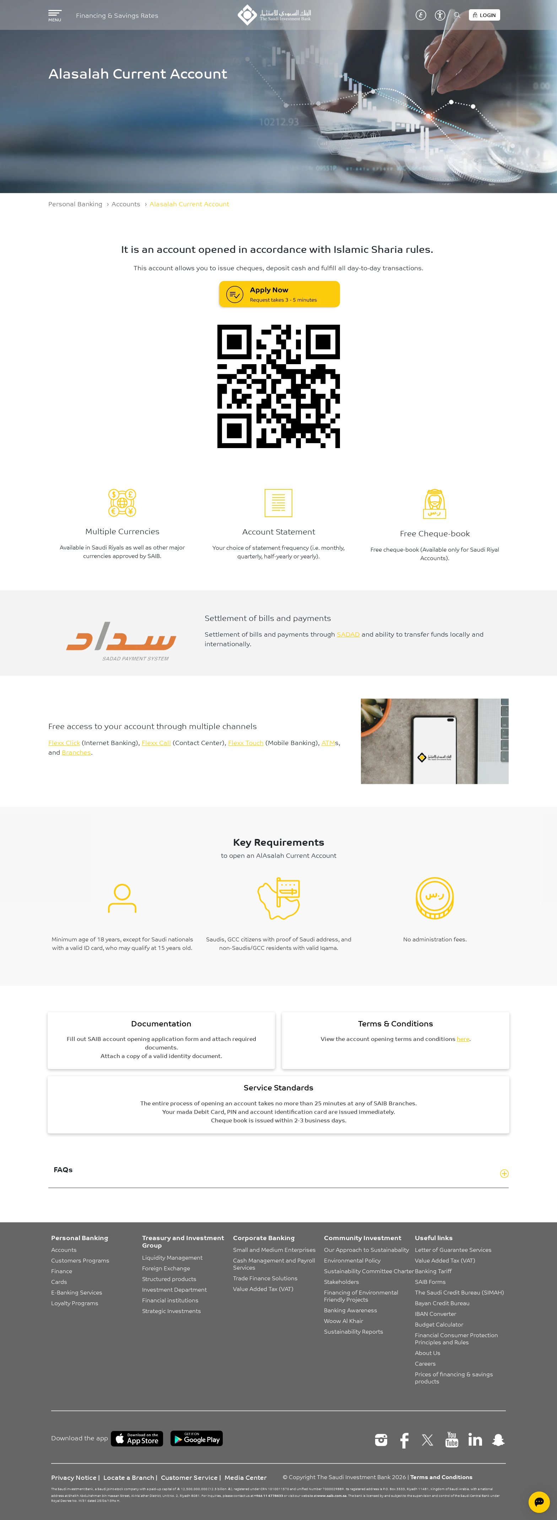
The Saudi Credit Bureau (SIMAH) (459, 1292)
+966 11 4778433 (268, 1495)
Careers (425, 1363)
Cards (59, 1281)
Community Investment (362, 1237)
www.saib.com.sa (331, 1495)
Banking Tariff (433, 1271)
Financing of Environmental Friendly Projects (362, 1295)
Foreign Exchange (166, 1268)
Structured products (169, 1279)
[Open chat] (539, 1502)
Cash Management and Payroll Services (275, 1263)
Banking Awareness (350, 1310)
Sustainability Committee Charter (369, 1271)
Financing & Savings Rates (117, 15)
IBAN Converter (435, 1313)
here (463, 1038)
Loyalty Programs (74, 1303)
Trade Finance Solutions (265, 1278)
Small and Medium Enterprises (274, 1249)
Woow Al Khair (343, 1320)
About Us (427, 1352)
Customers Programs (80, 1260)
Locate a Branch (128, 1477)
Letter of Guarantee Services (453, 1249)
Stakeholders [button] (341, 1281)
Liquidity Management (172, 1257)
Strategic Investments (171, 1311)
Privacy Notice (74, 1477)
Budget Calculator (439, 1324)
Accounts (126, 203)
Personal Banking (75, 203)
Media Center (246, 1477)
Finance (61, 1271)
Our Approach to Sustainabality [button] (366, 1249)
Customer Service (189, 1477)
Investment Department (174, 1289)
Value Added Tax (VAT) (263, 1288)
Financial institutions (170, 1300)
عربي (421, 15)
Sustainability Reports (353, 1331)
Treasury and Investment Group (183, 1241)
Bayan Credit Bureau (442, 1303)
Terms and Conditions (441, 1477)
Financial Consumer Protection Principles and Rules (457, 1338)
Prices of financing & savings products (454, 1377)
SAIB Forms (430, 1281)
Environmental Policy (352, 1260)
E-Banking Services (76, 1292)
